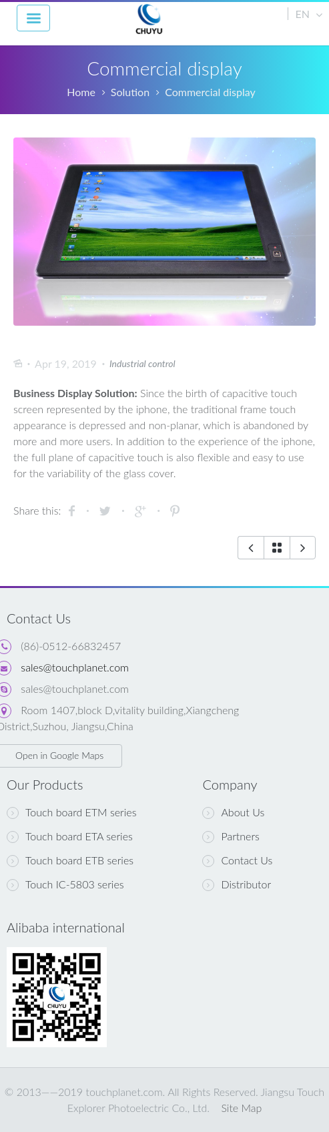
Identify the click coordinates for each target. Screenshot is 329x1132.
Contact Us (237, 860)
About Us (233, 812)
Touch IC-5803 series (65, 884)
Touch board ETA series (70, 836)
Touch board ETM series (71, 812)
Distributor (236, 884)
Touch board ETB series (70, 860)
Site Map (241, 1107)
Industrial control (142, 363)
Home (81, 91)
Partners (230, 836)
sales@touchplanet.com (75, 667)
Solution (130, 91)
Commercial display (210, 91)
